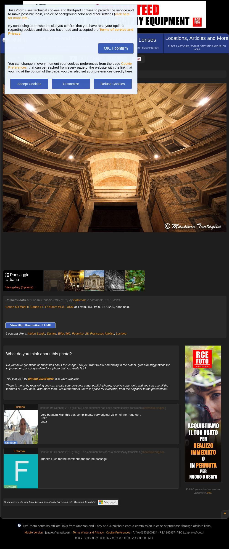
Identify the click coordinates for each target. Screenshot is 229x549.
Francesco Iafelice (102, 333)
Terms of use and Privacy (88, 532)
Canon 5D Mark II (17, 307)
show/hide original (154, 408)
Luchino (121, 333)
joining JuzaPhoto (41, 378)
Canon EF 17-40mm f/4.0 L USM (52, 307)
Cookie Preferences (118, 532)
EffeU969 (64, 333)
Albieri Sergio (36, 333)
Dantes (51, 333)
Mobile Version (34, 532)
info (209, 492)
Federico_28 (80, 333)
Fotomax (79, 300)
